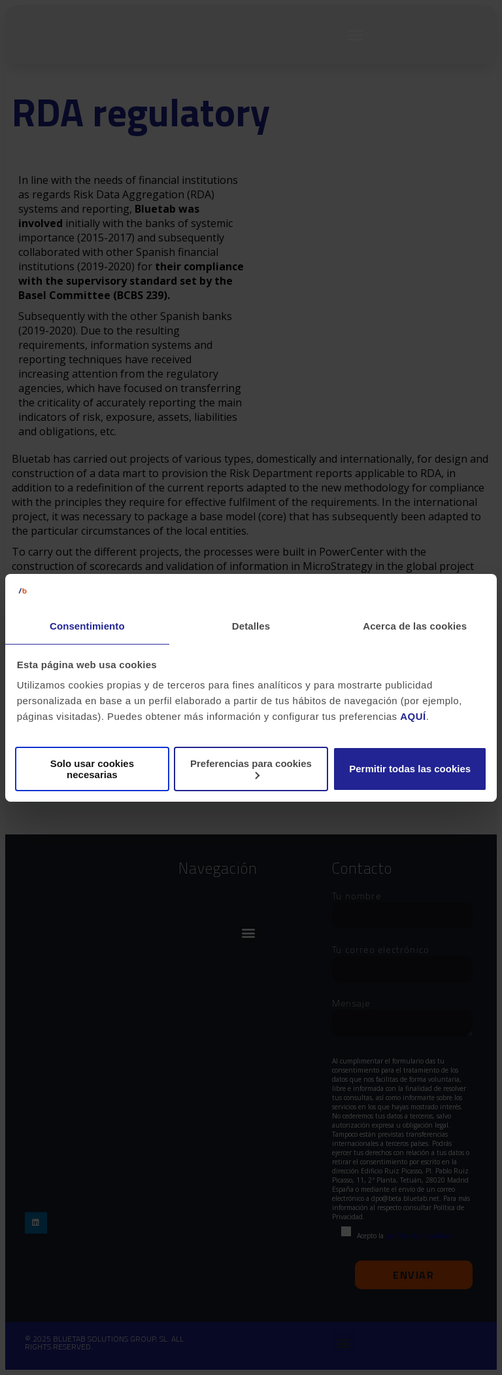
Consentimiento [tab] (87, 626)
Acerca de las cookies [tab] (415, 626)
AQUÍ (413, 716)
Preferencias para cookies (251, 768)
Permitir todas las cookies (410, 768)
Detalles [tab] (251, 626)
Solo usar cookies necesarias (92, 769)
